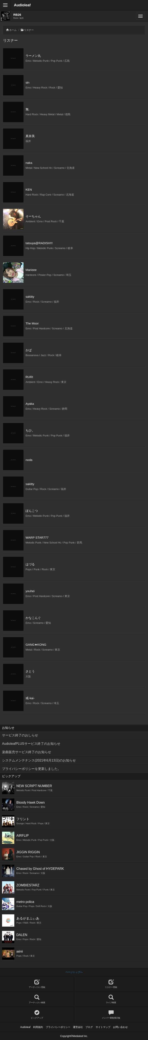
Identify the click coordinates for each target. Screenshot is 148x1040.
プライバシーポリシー (58, 1027)
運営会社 (78, 1027)
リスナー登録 (111, 984)
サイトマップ (103, 1027)
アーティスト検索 (37, 999)
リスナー (29, 30)
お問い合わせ (120, 1027)
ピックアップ (37, 1014)
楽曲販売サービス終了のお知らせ (26, 752)
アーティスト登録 (37, 984)
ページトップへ (74, 972)
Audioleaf (22, 5)
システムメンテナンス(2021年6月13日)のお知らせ (39, 760)
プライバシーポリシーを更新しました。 (31, 768)
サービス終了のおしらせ (20, 735)
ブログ (89, 1027)
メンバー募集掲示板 (111, 1014)
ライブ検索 (111, 999)
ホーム (13, 30)
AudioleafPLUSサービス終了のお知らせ (31, 743)
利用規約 (38, 1027)
